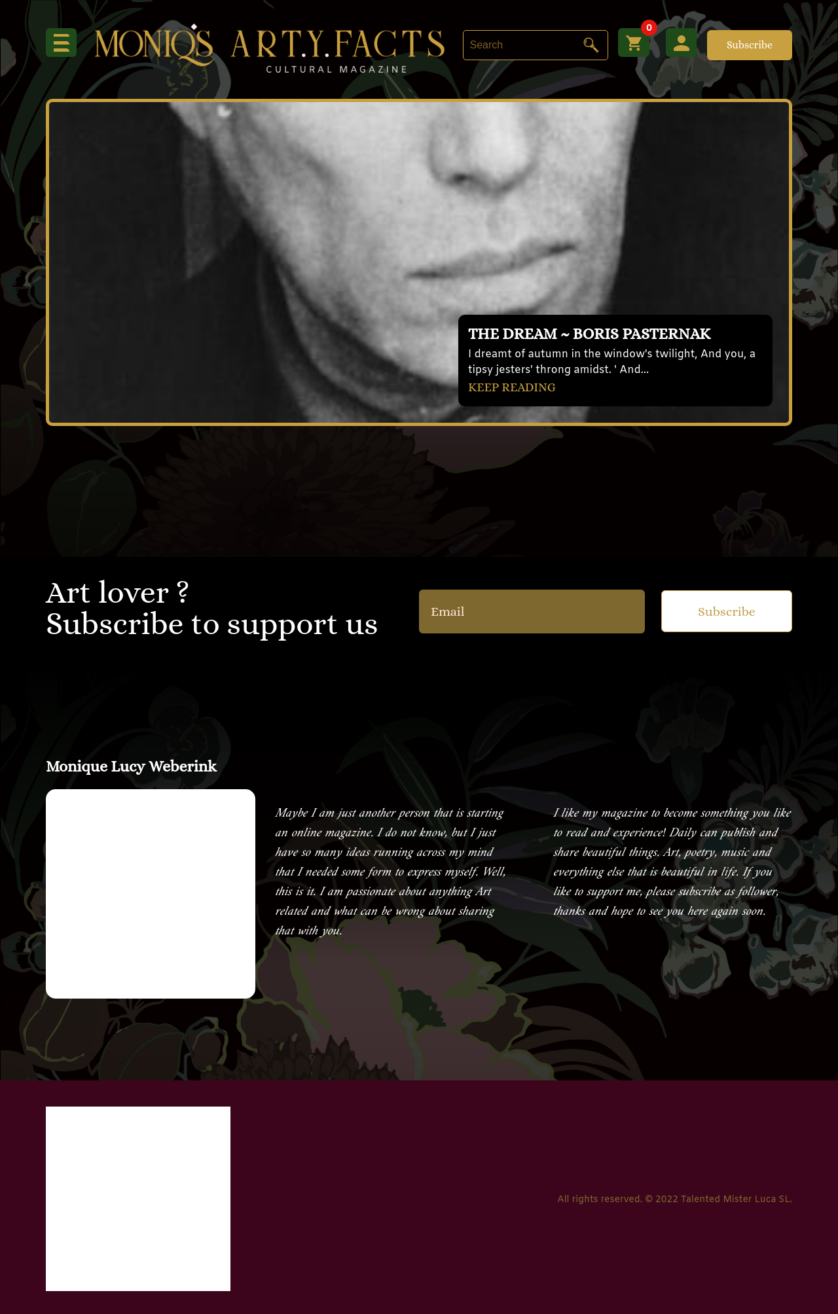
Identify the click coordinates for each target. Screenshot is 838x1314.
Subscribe (750, 45)
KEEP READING (514, 386)
